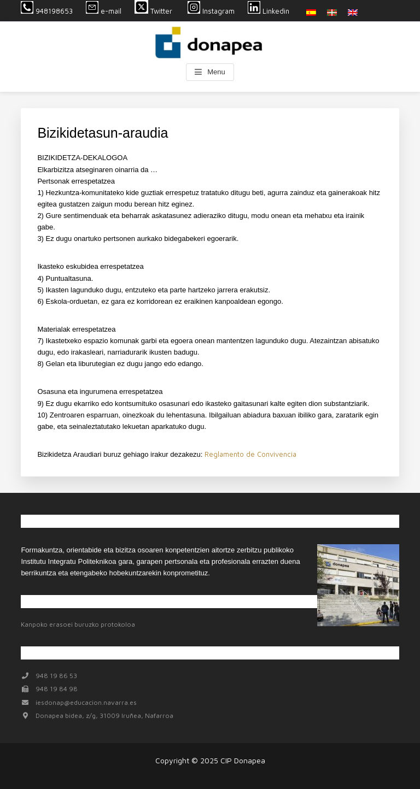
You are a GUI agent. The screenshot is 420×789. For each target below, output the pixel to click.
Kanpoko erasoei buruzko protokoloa (78, 624)
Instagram (211, 11)
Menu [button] (216, 72)
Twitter (154, 11)
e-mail (103, 11)
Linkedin (268, 11)
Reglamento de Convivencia (250, 454)
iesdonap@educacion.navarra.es (86, 702)
